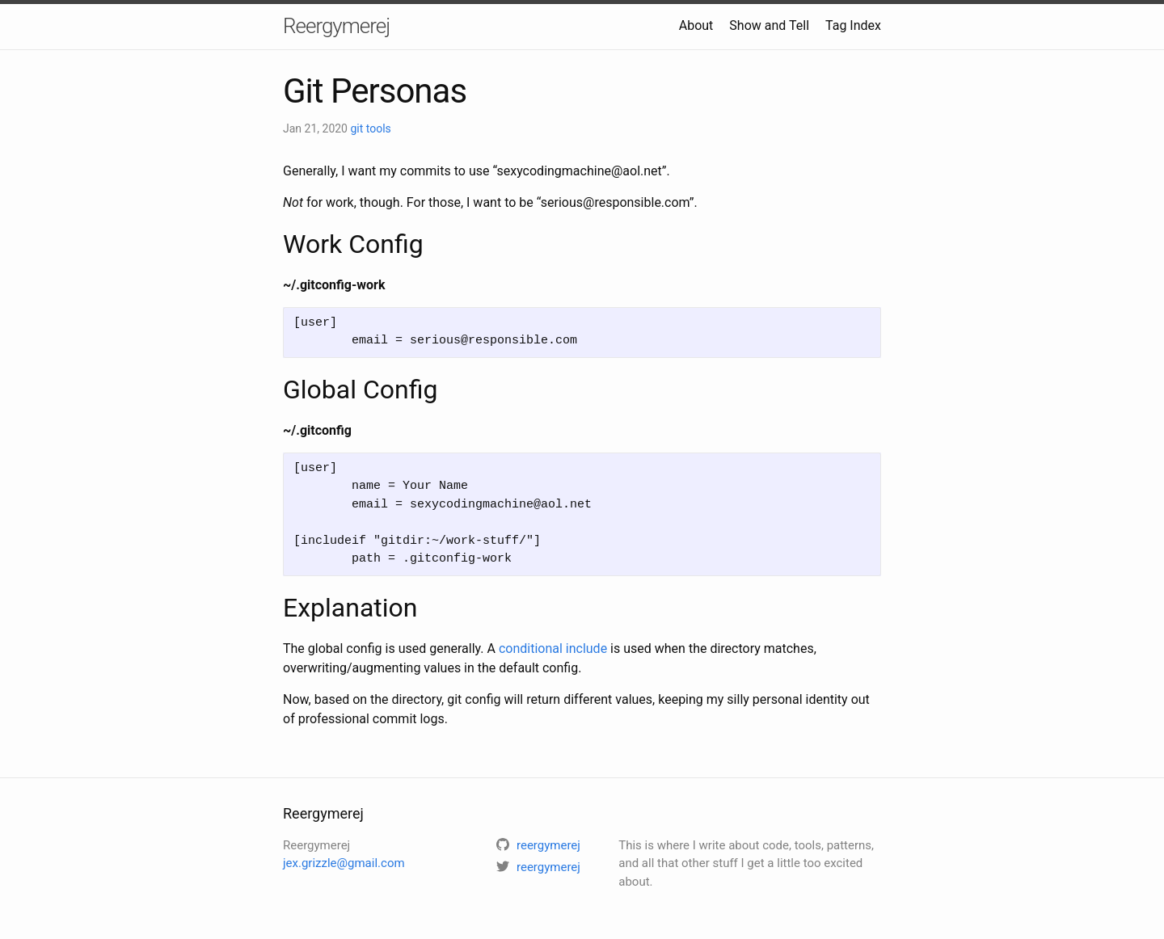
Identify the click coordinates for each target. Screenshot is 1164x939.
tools (378, 128)
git (357, 128)
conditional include (553, 648)
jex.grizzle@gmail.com (344, 863)
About (696, 25)
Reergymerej (336, 26)
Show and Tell (769, 25)
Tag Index (853, 25)
